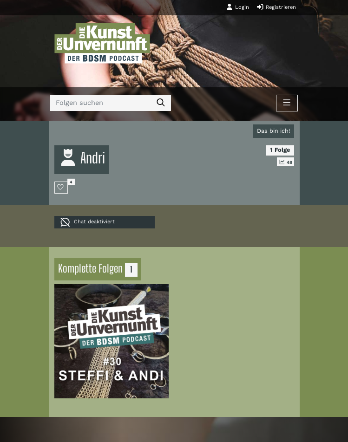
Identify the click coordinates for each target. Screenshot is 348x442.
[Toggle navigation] (286, 103)
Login (237, 7)
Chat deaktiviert (87, 222)
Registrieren (276, 7)
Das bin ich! (273, 130)
